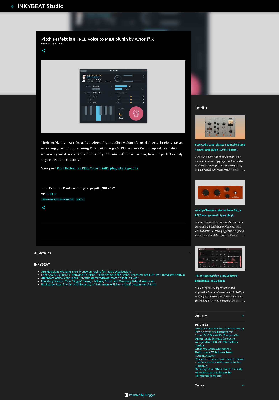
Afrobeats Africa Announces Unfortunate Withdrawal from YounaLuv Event (89, 278)
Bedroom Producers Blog (58, 199)
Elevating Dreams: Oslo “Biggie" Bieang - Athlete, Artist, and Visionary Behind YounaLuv (97, 281)
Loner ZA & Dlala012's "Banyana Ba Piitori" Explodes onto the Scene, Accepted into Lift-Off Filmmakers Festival (113, 274)
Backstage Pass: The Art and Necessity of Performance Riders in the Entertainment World (98, 284)
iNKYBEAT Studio (41, 6)
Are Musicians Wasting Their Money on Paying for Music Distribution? (86, 271)
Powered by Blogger (139, 395)
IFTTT (51, 194)
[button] (43, 50)
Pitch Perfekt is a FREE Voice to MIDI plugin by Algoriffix (97, 168)
